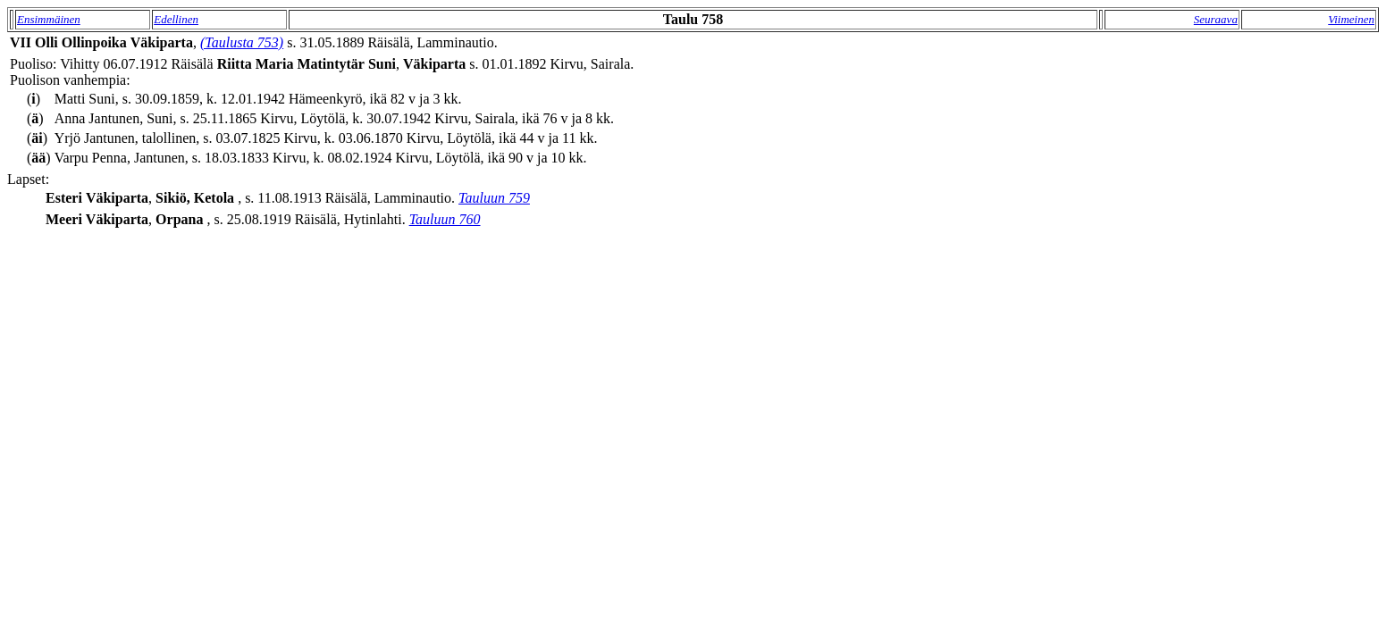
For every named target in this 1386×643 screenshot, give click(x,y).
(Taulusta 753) (241, 42)
